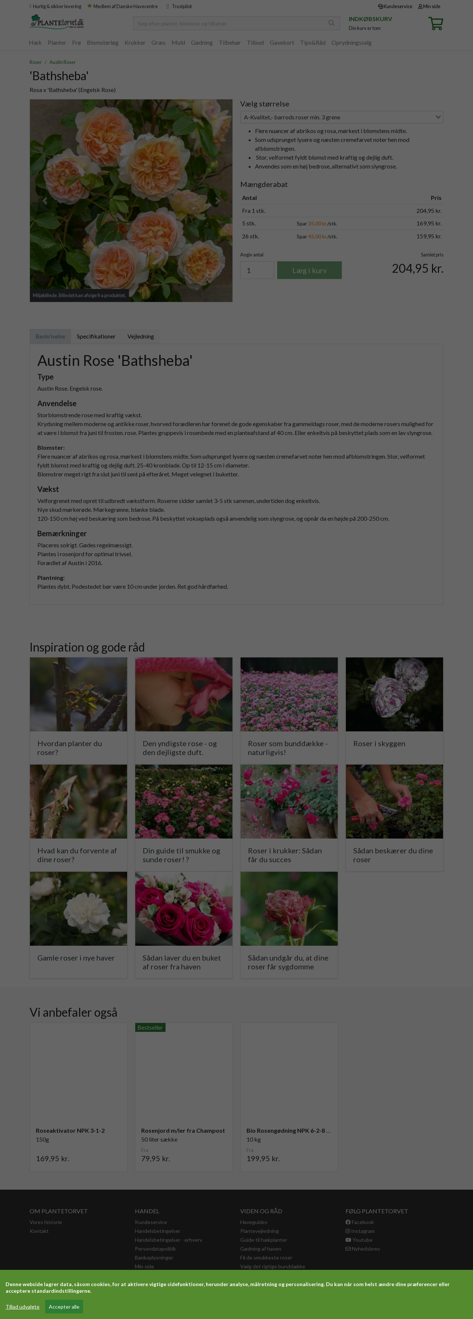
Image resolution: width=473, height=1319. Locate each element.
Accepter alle (64, 1306)
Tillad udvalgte (23, 1306)
